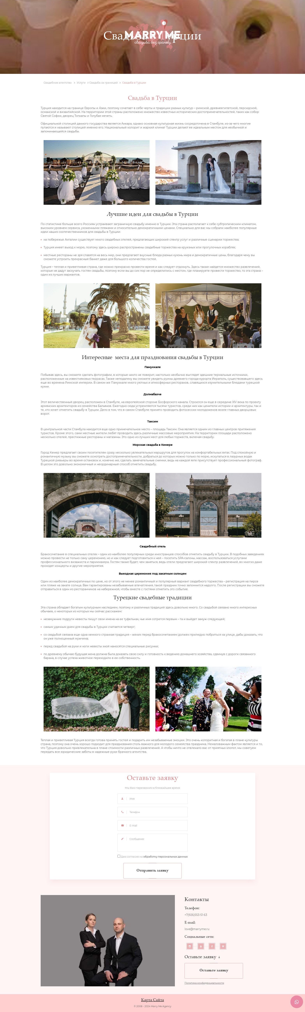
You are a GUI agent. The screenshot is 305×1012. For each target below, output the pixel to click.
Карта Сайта (152, 1000)
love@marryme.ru (197, 929)
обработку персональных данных (165, 856)
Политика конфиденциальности (204, 982)
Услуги (83, 82)
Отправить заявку (152, 870)
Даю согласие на (154, 856)
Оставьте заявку (214, 970)
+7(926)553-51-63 (196, 915)
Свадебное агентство (59, 82)
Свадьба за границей (105, 82)
